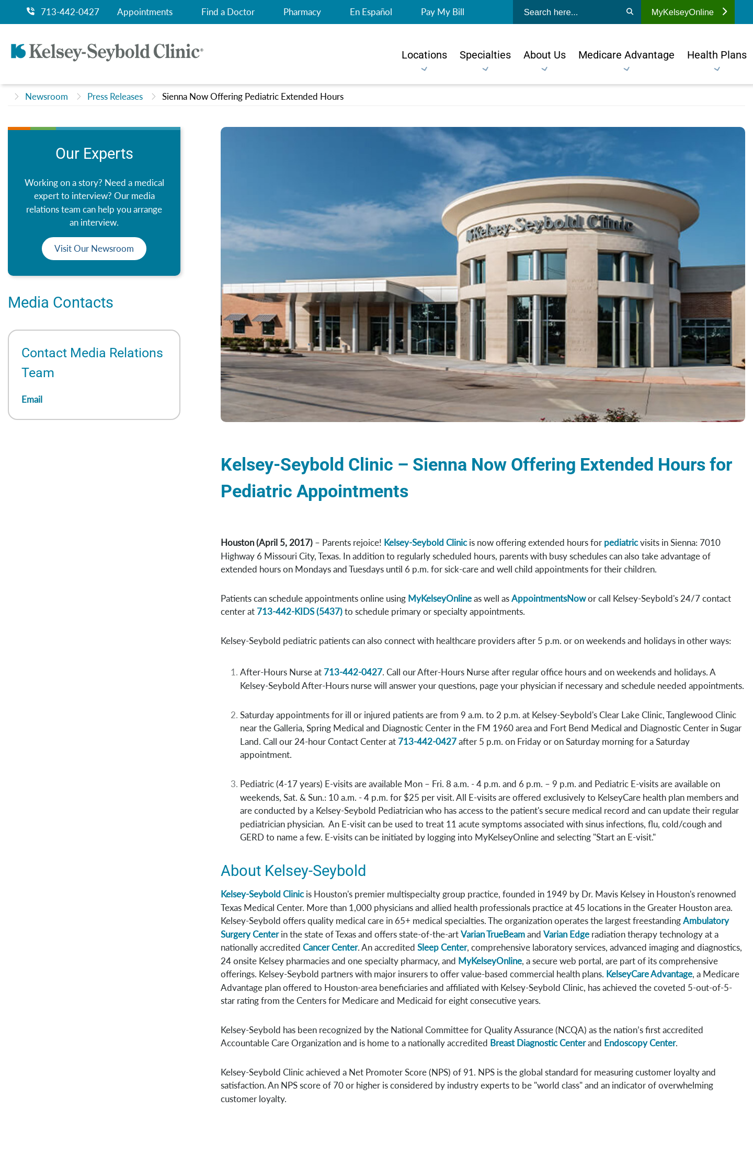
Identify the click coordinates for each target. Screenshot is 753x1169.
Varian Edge (566, 934)
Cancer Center (330, 947)
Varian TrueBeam (493, 934)
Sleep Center (442, 947)
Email (31, 399)
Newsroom (46, 96)
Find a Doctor (228, 12)
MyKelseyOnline (689, 12)
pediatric (622, 542)
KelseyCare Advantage (649, 973)
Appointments (145, 12)
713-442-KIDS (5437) (300, 611)
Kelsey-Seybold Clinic (425, 542)
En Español (371, 12)
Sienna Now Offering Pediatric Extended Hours (253, 96)
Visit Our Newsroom (94, 248)
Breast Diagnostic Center (538, 1042)
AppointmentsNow (548, 598)
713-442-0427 (63, 12)
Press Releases (115, 96)
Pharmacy (302, 12)
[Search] (630, 12)
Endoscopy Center (640, 1042)
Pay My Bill (442, 12)
